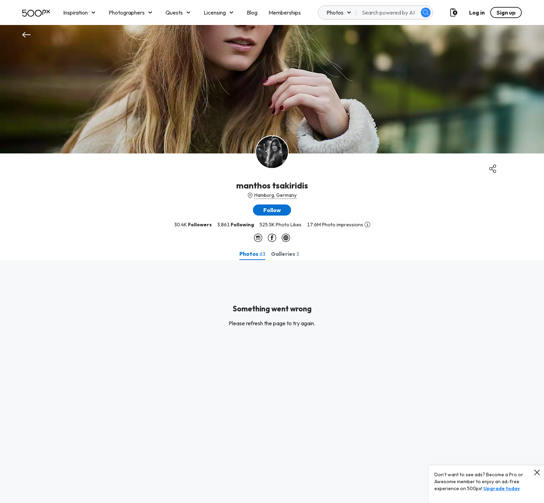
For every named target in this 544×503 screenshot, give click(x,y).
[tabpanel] (272, 381)
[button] (272, 210)
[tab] (252, 254)
